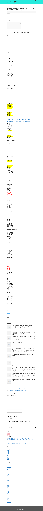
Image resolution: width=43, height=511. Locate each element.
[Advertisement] (21, 42)
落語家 (8, 496)
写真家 (8, 475)
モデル (8, 473)
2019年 (8, 458)
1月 (8, 453)
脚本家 (8, 493)
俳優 (8, 474)
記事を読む (13, 334)
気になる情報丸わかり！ (14, 1)
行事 (8, 497)
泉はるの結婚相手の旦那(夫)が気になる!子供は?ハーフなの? (17, 390)
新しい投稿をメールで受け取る (13, 416)
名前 (8, 405)
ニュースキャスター (10, 470)
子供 (8, 481)
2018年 (8, 459)
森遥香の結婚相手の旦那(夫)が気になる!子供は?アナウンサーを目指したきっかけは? (20, 439)
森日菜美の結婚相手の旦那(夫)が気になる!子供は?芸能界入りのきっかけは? (18, 438)
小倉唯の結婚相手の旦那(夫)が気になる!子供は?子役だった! (17, 388)
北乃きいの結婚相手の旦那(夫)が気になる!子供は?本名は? (22, 325)
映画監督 (8, 486)
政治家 (8, 485)
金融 (8, 498)
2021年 (8, 456)
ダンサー (8, 469)
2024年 (8, 455)
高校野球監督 (9, 502)
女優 (8, 480)
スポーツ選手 (9, 467)
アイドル (8, 464)
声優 (8, 479)
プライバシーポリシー (21, 508)
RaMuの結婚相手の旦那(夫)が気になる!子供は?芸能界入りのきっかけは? (18, 440)
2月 (8, 452)
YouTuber (8, 463)
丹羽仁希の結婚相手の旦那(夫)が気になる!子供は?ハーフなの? (16, 443)
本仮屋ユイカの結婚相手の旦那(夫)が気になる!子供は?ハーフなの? (23, 342)
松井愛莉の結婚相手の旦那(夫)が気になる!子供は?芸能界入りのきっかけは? (18, 121)
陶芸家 (8, 499)
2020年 (8, 457)
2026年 (8, 450)
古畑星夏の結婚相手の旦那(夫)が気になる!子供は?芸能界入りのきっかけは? (18, 119)
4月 (8, 451)
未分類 (8, 487)
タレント (8, 468)
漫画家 (8, 491)
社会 (8, 492)
